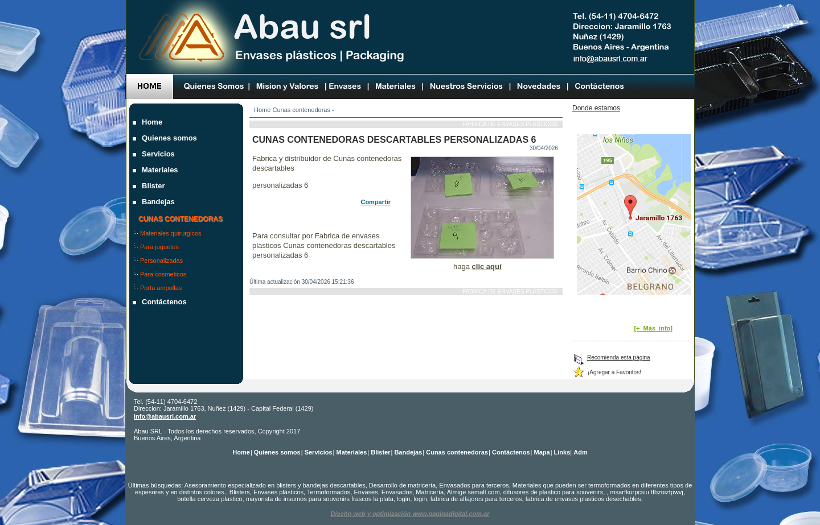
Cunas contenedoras (301, 109)
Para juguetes (160, 246)
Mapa (542, 452)
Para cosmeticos (164, 274)
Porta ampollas (162, 287)
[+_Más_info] (653, 328)
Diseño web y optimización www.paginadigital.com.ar (410, 513)
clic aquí (487, 266)
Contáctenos (165, 301)
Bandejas (159, 201)
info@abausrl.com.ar (165, 416)
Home (262, 109)
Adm (580, 452)
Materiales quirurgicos (172, 233)
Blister (154, 185)
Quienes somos (170, 138)
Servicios (159, 154)
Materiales (161, 170)
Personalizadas (162, 260)
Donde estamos (596, 108)
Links (562, 452)
